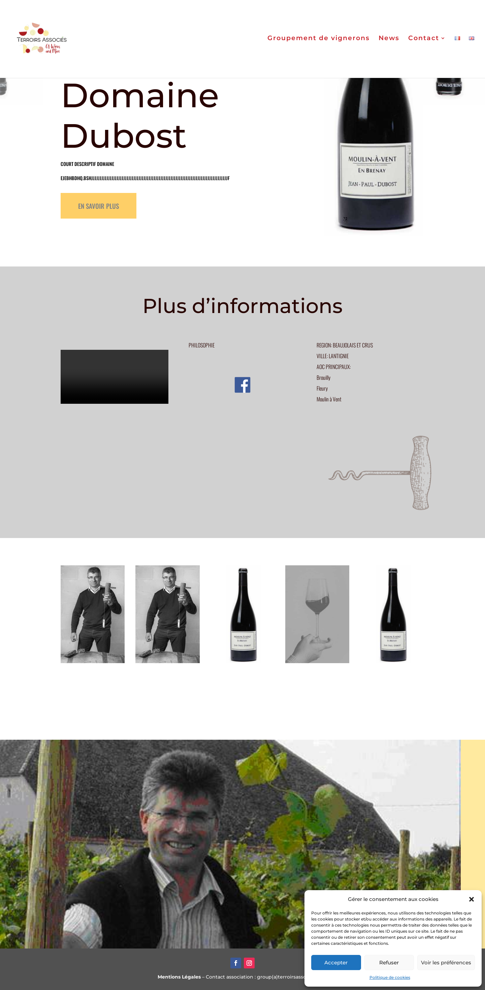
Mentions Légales (179, 977)
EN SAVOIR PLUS (98, 205)
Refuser (389, 962)
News (389, 40)
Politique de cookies (389, 977)
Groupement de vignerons (318, 40)
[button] (471, 899)
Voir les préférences (446, 962)
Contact (423, 40)
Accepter (336, 962)
